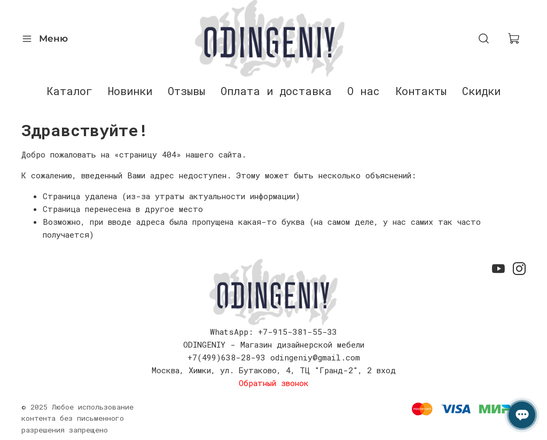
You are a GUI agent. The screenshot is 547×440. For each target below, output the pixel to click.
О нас (363, 91)
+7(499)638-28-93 (226, 357)
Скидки (481, 91)
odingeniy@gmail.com (315, 357)
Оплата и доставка (276, 91)
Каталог (69, 91)
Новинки (130, 91)
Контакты (421, 91)
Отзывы (186, 91)
